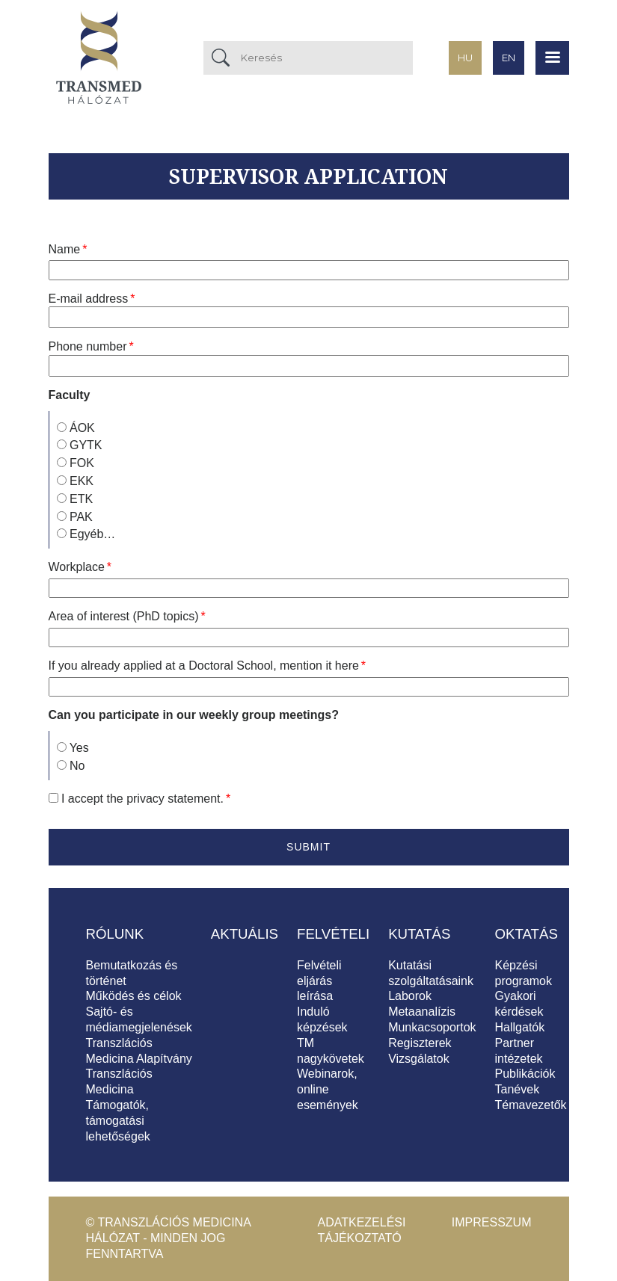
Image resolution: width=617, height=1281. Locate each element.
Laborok (410, 996)
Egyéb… (92, 534)
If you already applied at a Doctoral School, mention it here (204, 665)
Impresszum (492, 1222)
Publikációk (525, 1073)
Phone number (88, 346)
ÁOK (82, 428)
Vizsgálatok (418, 1058)
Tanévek (517, 1089)
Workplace (77, 567)
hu (465, 58)
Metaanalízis (421, 1011)
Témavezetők (531, 1105)
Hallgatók (520, 1027)
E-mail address (89, 298)
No (77, 765)
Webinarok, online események (327, 1089)
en (508, 58)
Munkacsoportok (432, 1027)
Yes (79, 747)
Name (65, 249)
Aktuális (244, 934)
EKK (81, 481)
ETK (81, 499)
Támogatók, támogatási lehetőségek (118, 1121)
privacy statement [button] (173, 798)
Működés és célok (134, 996)
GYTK (86, 445)
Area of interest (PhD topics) (124, 616)
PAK (81, 516)
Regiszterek (419, 1043)
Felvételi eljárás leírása (319, 981)
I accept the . (142, 798)
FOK (82, 463)
